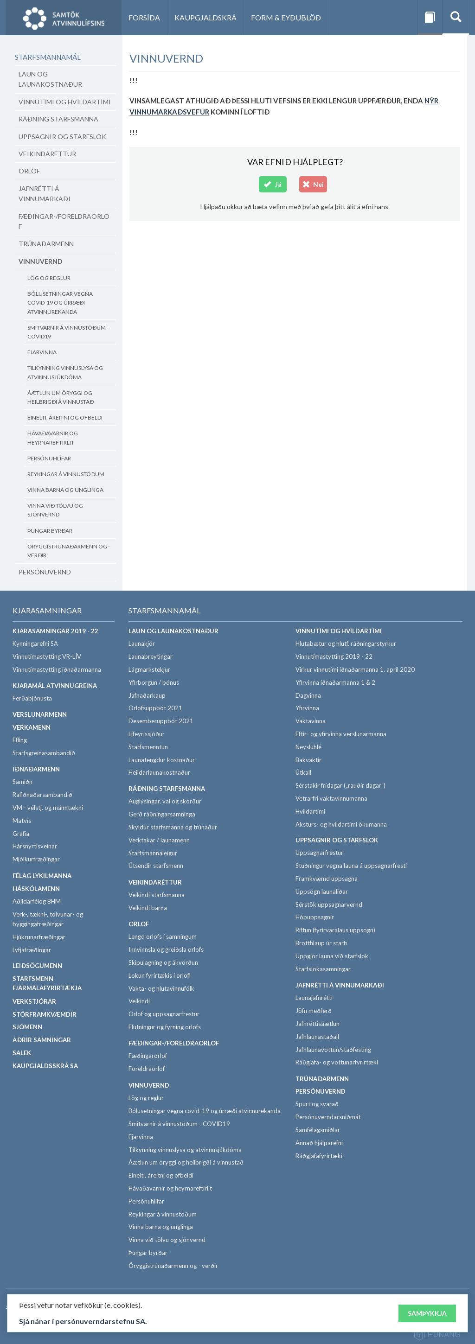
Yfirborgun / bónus (153, 682)
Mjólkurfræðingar (36, 859)
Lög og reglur (49, 277)
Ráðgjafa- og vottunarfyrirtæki (336, 1062)
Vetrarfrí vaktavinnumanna (331, 798)
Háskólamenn (36, 888)
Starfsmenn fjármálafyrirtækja (47, 983)
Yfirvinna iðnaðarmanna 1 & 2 (335, 682)
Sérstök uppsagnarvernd (328, 904)
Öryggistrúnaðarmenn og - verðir (68, 551)
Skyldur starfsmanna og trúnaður (172, 827)
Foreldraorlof (146, 1068)
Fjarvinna (42, 352)
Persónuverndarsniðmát (328, 1117)
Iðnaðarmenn (36, 769)
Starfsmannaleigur (152, 853)
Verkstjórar (34, 1001)
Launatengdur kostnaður (161, 760)
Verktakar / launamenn (159, 840)
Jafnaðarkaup (147, 695)
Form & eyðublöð (286, 17)
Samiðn (22, 781)
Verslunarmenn (40, 714)
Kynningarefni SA (35, 643)
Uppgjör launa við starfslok (331, 956)
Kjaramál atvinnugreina (55, 685)
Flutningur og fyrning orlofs (164, 1027)
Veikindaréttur (47, 154)
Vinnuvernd (41, 261)
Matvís (22, 820)
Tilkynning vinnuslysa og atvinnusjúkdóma (65, 372)
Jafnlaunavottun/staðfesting (333, 1049)
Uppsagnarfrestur (319, 852)
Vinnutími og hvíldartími (65, 102)
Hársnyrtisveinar (35, 846)
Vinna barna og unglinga (65, 489)
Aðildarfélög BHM (37, 901)
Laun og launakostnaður (50, 79)
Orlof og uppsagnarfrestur (163, 1014)
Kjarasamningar (47, 610)
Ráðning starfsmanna (58, 119)
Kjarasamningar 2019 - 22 (55, 631)
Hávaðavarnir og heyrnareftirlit (52, 438)
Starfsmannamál (48, 57)
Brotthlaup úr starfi (321, 943)
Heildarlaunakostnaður (159, 772)
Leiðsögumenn (37, 965)
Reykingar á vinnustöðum (65, 474)
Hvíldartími (310, 811)
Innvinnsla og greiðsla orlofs (166, 949)
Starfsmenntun (148, 747)
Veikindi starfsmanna (156, 894)
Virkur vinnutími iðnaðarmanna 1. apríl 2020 (355, 669)
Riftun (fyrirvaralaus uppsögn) (335, 930)
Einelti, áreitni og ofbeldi (65, 417)
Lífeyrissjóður (146, 734)
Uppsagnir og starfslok (62, 136)
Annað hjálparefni (319, 1143)
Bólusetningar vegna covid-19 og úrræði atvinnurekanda (60, 302)
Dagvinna (308, 695)
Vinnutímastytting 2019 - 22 (333, 656)
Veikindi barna (147, 907)
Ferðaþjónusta (32, 698)
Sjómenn (27, 1027)
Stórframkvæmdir (45, 1014)
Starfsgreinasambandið (44, 753)
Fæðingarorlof (147, 1055)
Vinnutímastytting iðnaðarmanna (57, 669)
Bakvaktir (308, 760)
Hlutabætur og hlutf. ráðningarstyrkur (345, 643)
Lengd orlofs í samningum (162, 936)
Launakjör (141, 643)
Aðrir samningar (42, 1040)
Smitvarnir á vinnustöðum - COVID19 (68, 332)
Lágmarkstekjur (149, 669)
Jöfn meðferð (313, 1010)
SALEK (22, 1053)
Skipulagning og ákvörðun (163, 962)
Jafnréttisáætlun (317, 1023)
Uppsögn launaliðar (321, 891)
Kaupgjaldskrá (205, 17)
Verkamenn (32, 727)
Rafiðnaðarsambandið (42, 794)
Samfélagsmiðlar (317, 1130)
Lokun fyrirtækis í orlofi (159, 975)
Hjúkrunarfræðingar (39, 937)
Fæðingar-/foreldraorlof (64, 221)
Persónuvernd (45, 572)
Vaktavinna (310, 721)
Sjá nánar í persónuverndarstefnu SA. (83, 1323)
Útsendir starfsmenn (155, 865)
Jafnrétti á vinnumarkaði (45, 194)
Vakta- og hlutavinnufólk (161, 988)
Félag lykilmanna (42, 875)
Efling (20, 740)
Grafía (21, 833)
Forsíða (144, 17)
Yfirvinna (307, 708)
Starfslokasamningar (323, 969)
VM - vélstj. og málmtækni (48, 807)
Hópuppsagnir (314, 917)
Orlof (29, 171)
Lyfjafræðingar (32, 950)
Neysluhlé (308, 747)
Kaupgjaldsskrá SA (45, 1066)
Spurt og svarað (317, 1104)
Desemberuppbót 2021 (160, 721)
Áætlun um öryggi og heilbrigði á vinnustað (60, 397)
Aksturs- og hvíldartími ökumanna (341, 824)
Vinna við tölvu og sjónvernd (55, 510)
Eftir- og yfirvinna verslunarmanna (340, 734)
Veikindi (139, 1001)
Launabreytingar (150, 656)
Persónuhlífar (49, 458)
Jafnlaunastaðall (317, 1036)
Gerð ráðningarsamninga (161, 814)
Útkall (303, 772)
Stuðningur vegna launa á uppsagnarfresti (351, 865)
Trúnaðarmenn (46, 244)
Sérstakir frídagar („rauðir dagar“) (340, 785)
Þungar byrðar (49, 530)
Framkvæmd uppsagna (326, 878)
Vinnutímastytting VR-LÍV (47, 656)
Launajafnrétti (314, 997)
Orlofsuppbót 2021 (155, 708)
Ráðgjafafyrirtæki (318, 1155)
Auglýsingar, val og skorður (164, 801)
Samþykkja (427, 1315)
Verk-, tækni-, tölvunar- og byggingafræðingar (48, 919)
